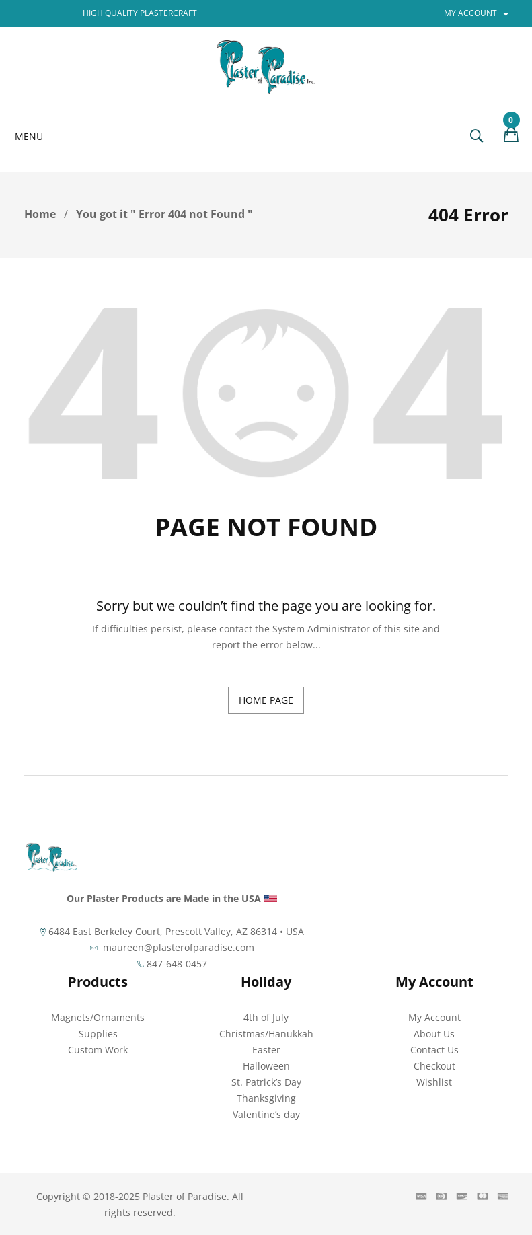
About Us (434, 1033)
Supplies (98, 1033)
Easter (266, 1049)
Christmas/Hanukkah (266, 1033)
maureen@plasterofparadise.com (178, 947)
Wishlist (434, 1082)
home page (266, 700)
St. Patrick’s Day (266, 1082)
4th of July (266, 1017)
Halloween (266, 1065)
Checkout (434, 1065)
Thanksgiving (266, 1098)
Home (40, 214)
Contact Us (434, 1049)
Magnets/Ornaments (98, 1017)
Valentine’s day (266, 1114)
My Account (434, 1017)
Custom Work (98, 1049)
